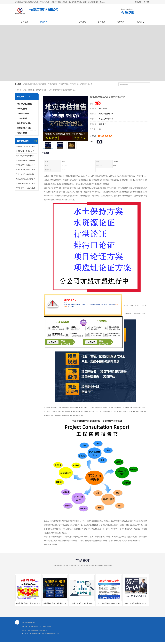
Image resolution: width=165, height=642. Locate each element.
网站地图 (56, 633)
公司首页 (24, 22)
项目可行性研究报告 (24, 104)
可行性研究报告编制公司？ (25, 165)
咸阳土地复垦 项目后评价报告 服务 (28, 603)
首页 (24, 90)
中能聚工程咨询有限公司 (30, 630)
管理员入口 (49, 633)
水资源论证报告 (41, 90)
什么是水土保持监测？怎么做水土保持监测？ (26, 146)
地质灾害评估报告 (24, 123)
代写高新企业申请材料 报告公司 (26, 160)
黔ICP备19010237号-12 (43, 626)
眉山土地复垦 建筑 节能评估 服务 (109, 603)
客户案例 (120, 22)
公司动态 (101, 22)
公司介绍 (82, 22)
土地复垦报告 (22, 118)
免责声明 (41, 633)
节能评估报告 (22, 133)
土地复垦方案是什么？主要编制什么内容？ (26, 170)
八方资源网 (34, 633)
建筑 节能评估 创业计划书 (25, 156)
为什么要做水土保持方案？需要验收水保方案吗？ (26, 179)
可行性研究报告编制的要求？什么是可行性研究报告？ (26, 188)
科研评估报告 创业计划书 (25, 151)
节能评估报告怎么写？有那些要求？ (26, 183)
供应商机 (43, 22)
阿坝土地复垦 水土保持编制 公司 (55, 603)
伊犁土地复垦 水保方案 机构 (82, 603)
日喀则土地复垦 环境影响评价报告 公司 (137, 603)
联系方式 (140, 22)
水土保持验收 (22, 109)
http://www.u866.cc (50, 545)
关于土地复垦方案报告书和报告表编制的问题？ (26, 174)
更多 (35, 141)
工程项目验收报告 (24, 128)
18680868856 (105, 135)
